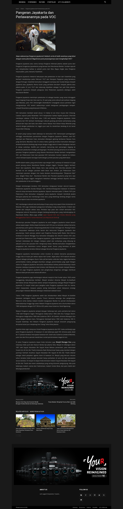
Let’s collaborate (64, 3)
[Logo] (17, 3)
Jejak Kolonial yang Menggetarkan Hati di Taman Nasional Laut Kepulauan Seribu (65, 430)
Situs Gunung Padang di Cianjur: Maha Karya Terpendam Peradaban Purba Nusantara (25, 430)
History (58, 426)
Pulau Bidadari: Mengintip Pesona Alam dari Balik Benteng (61, 403)
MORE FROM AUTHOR (37, 411)
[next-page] (20, 435)
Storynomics (32, 3)
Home (17, 8)
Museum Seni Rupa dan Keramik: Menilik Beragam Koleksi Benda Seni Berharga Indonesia (29, 403)
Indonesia (22, 3)
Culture (22, 8)
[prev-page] (17, 435)
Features (42, 3)
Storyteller (51, 3)
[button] (105, 3)
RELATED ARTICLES (22, 411)
